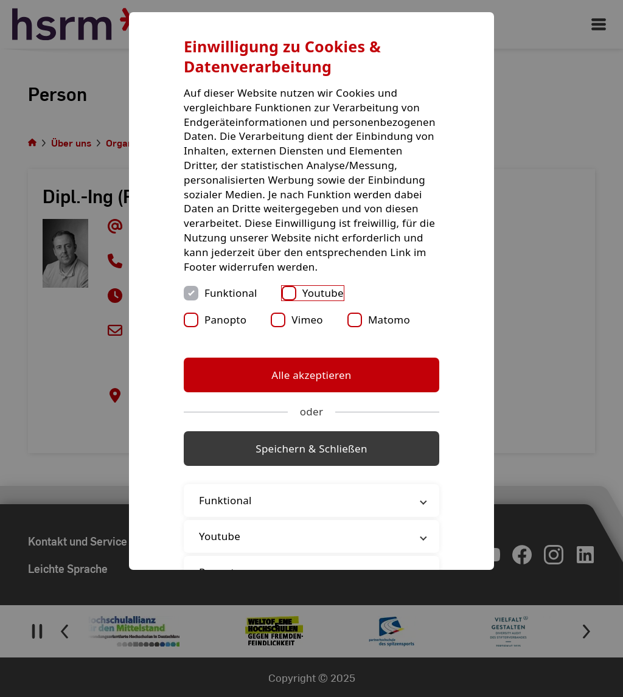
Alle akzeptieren (311, 375)
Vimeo (307, 320)
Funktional (230, 293)
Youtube (323, 293)
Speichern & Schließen (311, 449)
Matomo (389, 320)
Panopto (225, 320)
